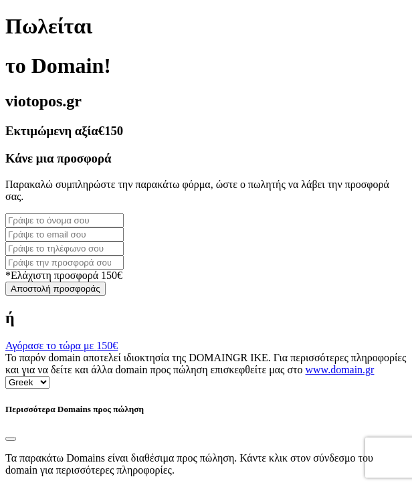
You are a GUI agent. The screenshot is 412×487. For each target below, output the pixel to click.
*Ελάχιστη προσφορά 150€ (63, 275)
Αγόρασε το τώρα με (61, 345)
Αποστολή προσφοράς (55, 289)
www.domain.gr (340, 369)
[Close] (10, 439)
